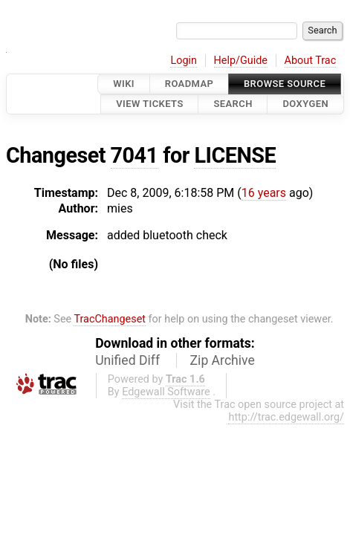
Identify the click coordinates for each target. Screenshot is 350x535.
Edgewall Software (166, 392)
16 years (264, 193)
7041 (134, 155)
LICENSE (235, 155)
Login (183, 60)
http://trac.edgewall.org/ (286, 417)
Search (232, 104)
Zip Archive (222, 360)
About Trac (311, 60)
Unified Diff (127, 360)
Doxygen (305, 104)
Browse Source (284, 83)
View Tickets (149, 104)
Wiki (124, 83)
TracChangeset (110, 319)
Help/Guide (241, 60)
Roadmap (189, 83)
